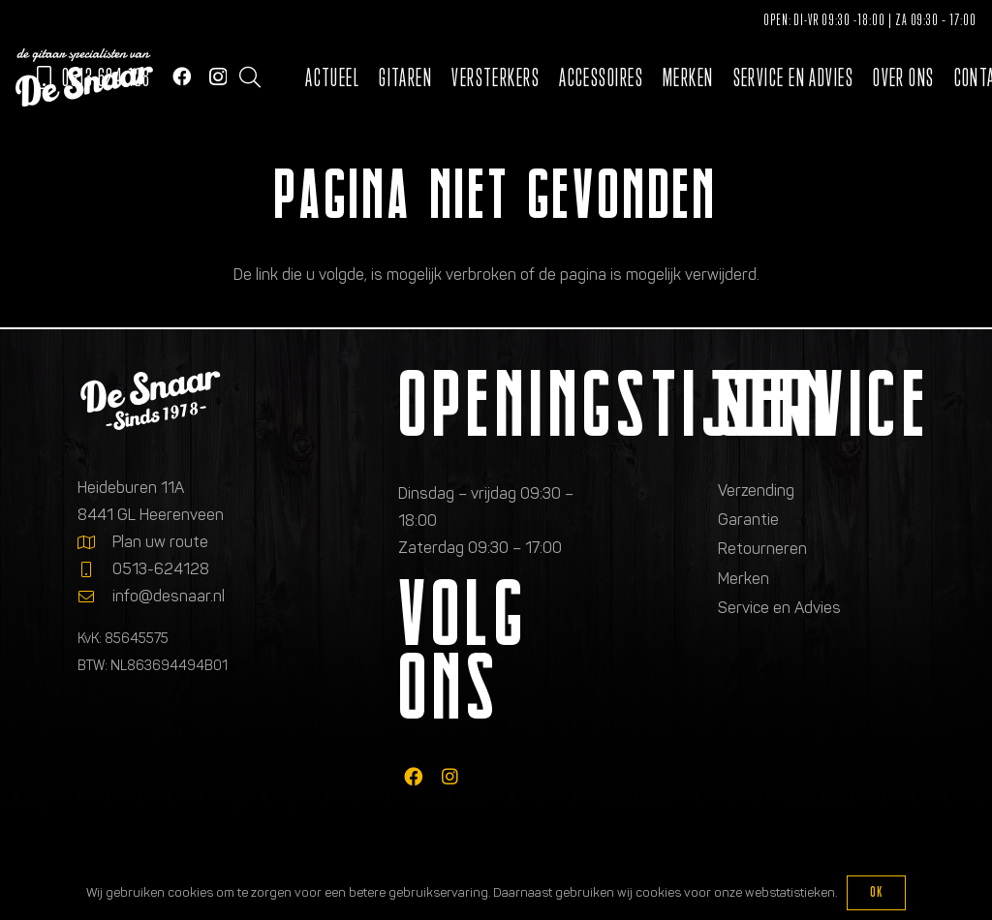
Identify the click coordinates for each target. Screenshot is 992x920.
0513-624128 (160, 569)
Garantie (748, 519)
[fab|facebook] (413, 777)
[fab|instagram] (450, 777)
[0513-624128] (95, 569)
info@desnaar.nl (168, 596)
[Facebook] (181, 76)
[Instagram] (218, 77)
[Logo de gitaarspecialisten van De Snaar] (84, 77)
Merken (743, 578)
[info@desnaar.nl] (95, 596)
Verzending (756, 490)
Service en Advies (779, 607)
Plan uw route (160, 542)
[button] (250, 77)
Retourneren (762, 548)
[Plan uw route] (95, 542)
